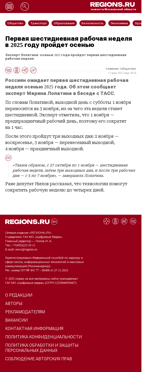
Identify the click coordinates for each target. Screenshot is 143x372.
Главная (112, 68)
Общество (128, 68)
